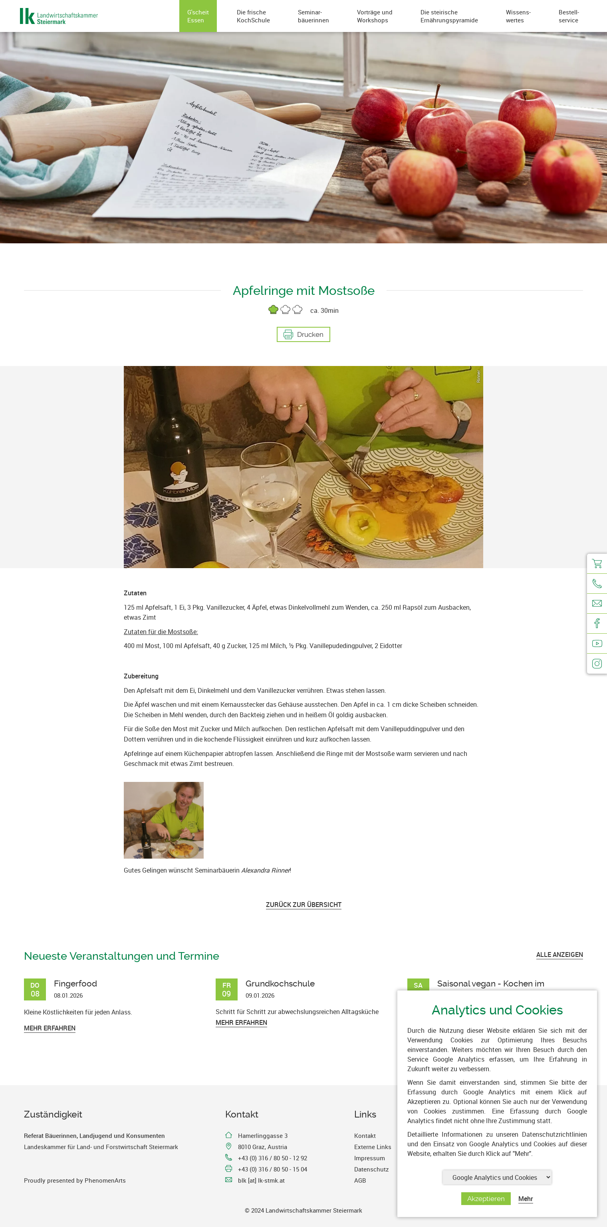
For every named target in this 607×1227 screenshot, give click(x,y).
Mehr (525, 1198)
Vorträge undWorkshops (375, 16)
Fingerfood (75, 983)
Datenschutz (371, 1169)
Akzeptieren (486, 1199)
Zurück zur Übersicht (303, 904)
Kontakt (365, 1135)
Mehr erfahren (49, 1028)
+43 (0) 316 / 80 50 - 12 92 (272, 1158)
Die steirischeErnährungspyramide (449, 16)
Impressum (369, 1158)
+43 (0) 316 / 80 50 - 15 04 (272, 1169)
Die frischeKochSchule (253, 16)
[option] (303, 467)
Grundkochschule (280, 983)
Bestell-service (569, 16)
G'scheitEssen (198, 16)
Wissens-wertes (518, 16)
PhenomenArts (105, 1180)
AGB (360, 1180)
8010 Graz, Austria (262, 1147)
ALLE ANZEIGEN (559, 954)
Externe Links (372, 1147)
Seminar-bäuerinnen (313, 16)
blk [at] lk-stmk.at (261, 1180)
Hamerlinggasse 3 (263, 1135)
